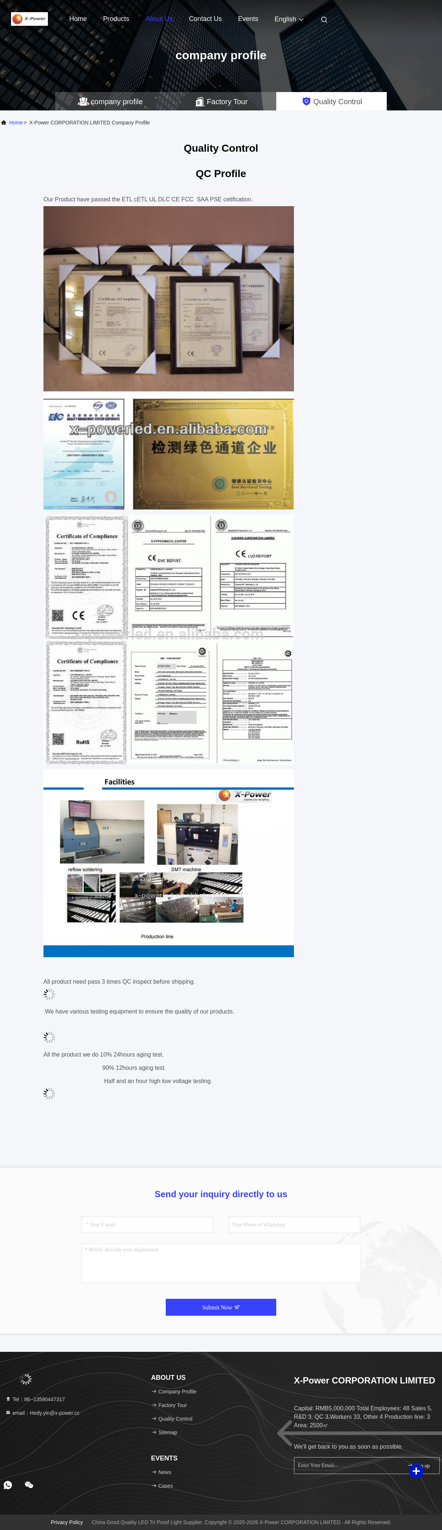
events (248, 18)
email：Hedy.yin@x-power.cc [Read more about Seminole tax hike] (42, 1413)
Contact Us (205, 18)
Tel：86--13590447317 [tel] (35, 1399)
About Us (159, 18)
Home (78, 18)
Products (116, 18)
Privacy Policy (67, 1522)
